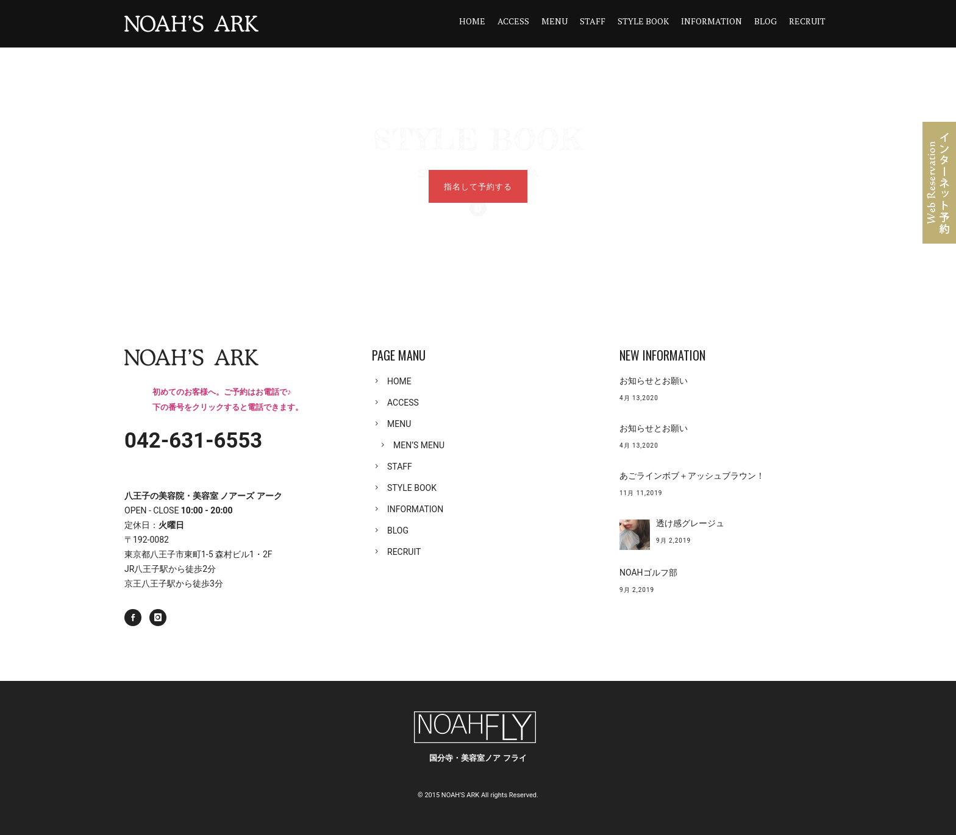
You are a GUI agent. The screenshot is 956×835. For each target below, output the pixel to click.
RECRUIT (807, 21)
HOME (472, 21)
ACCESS (513, 21)
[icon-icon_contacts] (478, 149)
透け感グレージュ (690, 523)
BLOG (765, 21)
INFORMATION (711, 21)
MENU (554, 21)
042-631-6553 (193, 440)
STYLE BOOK (643, 21)
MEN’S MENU (418, 445)
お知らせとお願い (653, 381)
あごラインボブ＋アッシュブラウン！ (692, 476)
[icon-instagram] (157, 617)
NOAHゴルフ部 (648, 572)
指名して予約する (478, 186)
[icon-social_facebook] (136, 617)
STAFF (592, 21)
